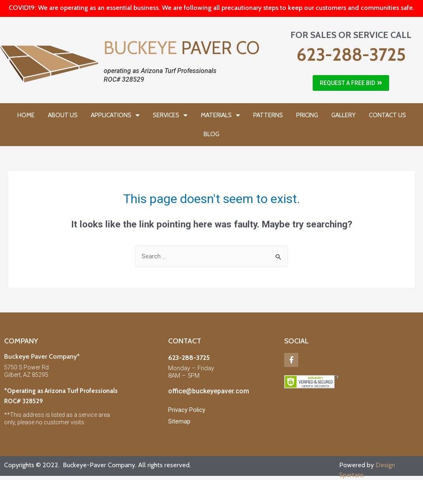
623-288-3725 (351, 54)
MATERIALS (220, 115)
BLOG (211, 134)
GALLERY (343, 115)
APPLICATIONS (115, 115)
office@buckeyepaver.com (208, 391)
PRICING (307, 115)
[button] (351, 83)
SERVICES (170, 115)
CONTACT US (387, 115)
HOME (26, 115)
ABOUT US (63, 115)
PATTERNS (268, 115)
